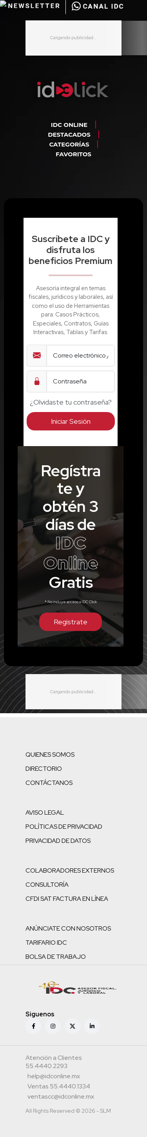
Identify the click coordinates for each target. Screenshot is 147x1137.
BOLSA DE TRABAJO (55, 957)
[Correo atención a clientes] (53, 1077)
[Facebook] (33, 1026)
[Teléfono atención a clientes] (72, 1063)
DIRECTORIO (43, 769)
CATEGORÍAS (69, 144)
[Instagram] (53, 1026)
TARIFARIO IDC (46, 942)
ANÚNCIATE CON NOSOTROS (68, 928)
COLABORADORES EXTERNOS (69, 870)
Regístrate (70, 621)
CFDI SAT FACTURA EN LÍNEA (66, 899)
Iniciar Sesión (71, 421)
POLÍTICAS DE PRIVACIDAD (63, 826)
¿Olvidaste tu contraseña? (71, 402)
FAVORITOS (73, 154)
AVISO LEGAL (44, 812)
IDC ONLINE (69, 124)
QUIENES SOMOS (49, 754)
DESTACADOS (69, 134)
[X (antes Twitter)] (72, 1026)
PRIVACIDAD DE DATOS (58, 841)
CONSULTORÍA (47, 884)
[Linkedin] (92, 1026)
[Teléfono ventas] (58, 1087)
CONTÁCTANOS (49, 783)
